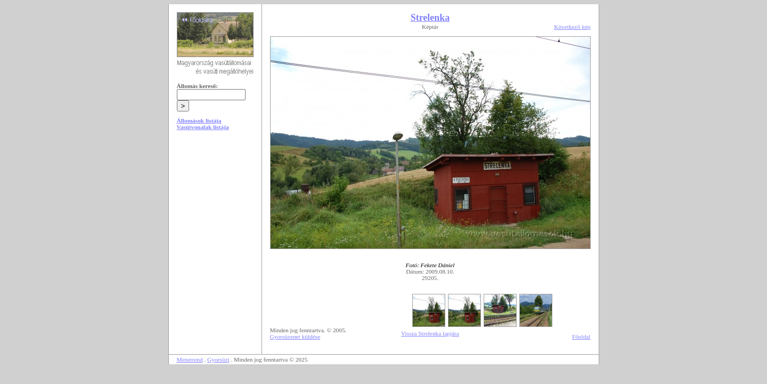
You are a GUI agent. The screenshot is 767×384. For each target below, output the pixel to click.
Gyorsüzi (218, 359)
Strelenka (430, 17)
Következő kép (572, 26)
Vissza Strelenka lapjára (430, 333)
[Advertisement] (215, 220)
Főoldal (581, 336)
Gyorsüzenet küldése (295, 336)
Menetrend (190, 359)
